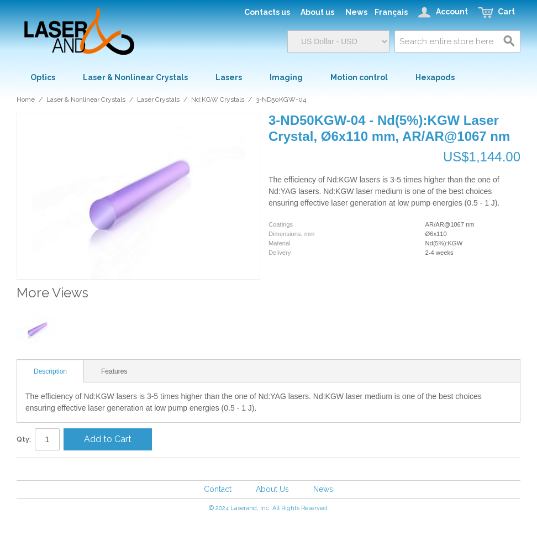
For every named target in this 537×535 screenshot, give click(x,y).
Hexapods (435, 77)
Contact (217, 489)
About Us (272, 489)
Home (26, 99)
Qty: (24, 439)
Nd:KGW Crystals (217, 99)
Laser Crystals (158, 99)
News (323, 489)
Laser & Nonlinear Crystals (135, 77)
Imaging (286, 77)
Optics (42, 77)
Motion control (359, 77)
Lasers (228, 77)
